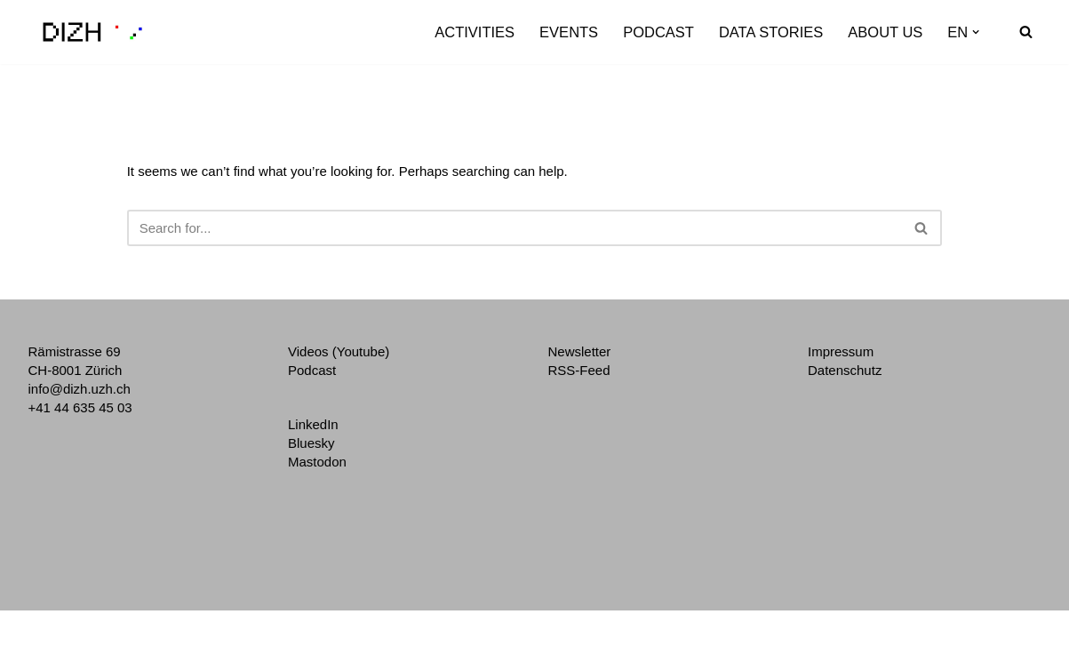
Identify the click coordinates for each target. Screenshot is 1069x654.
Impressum (841, 351)
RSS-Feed (579, 370)
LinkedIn (313, 424)
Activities (475, 32)
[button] (975, 32)
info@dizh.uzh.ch (79, 388)
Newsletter (579, 351)
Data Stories (771, 32)
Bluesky (311, 443)
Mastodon (317, 461)
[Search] (1026, 31)
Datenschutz (845, 370)
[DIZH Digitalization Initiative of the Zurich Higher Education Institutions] (92, 32)
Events (568, 32)
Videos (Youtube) (338, 351)
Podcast (658, 32)
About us (885, 32)
